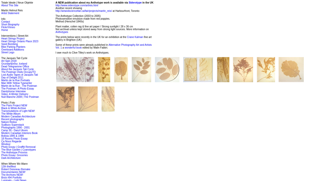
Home (4, 30)
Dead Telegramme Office (15, 66)
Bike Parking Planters (13, 47)
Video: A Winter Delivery (14, 94)
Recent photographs (12, 119)
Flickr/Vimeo (8, 27)
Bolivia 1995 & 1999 (12, 135)
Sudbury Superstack (12, 124)
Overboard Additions (12, 49)
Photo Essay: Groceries (14, 155)
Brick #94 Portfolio (11, 177)
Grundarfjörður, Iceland (14, 63)
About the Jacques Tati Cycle (17, 69)
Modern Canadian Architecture (18, 116)
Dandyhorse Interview (13, 91)
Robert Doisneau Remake (15, 169)
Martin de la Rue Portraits (15, 80)
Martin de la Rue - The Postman (19, 85)
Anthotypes (62, 32)
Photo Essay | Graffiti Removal (18, 147)
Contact (5, 21)
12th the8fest (8, 166)
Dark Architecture (11, 158)
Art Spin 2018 (9, 61)
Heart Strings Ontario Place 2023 (19, 41)
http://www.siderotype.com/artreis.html (77, 5)
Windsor (6, 144)
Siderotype (135, 2)
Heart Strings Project (12, 38)
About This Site (9, 5)
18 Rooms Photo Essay (14, 138)
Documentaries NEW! (13, 172)
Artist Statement (10, 13)
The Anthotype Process (14, 152)
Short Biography (10, 24)
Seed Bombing (9, 44)
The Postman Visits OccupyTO (18, 72)
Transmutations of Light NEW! (18, 111)
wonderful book (73, 47)
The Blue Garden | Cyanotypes (18, 149)
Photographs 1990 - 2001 (15, 127)
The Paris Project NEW (14, 105)
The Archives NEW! (12, 174)
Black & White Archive (13, 108)
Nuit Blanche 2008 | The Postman (20, 97)
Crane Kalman (135, 37)
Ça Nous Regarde (11, 141)
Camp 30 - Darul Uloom (14, 130)
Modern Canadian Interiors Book (19, 133)
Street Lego (7, 52)
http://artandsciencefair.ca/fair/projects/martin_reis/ (84, 11)
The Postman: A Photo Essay (17, 88)
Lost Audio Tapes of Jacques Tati (19, 74)
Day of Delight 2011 (12, 77)
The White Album (10, 113)
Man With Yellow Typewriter (16, 83)
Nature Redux (9, 122)
